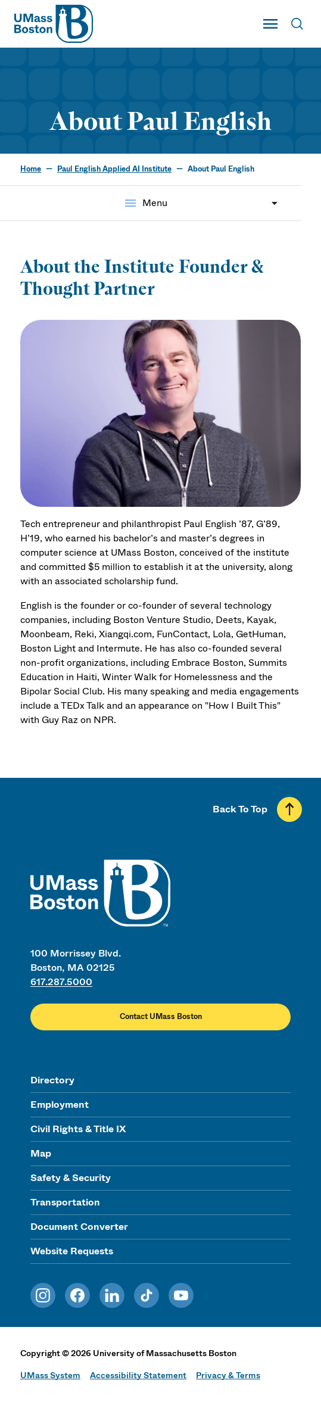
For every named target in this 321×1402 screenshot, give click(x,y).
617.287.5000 (61, 982)
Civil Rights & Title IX (78, 1129)
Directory (52, 1080)
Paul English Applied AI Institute (114, 169)
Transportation (65, 1202)
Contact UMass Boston (161, 1016)
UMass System (50, 1375)
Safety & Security (70, 1178)
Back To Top (240, 809)
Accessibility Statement (138, 1375)
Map (40, 1153)
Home (30, 169)
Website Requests (71, 1251)
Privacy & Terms (228, 1375)
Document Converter (79, 1226)
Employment (59, 1104)
